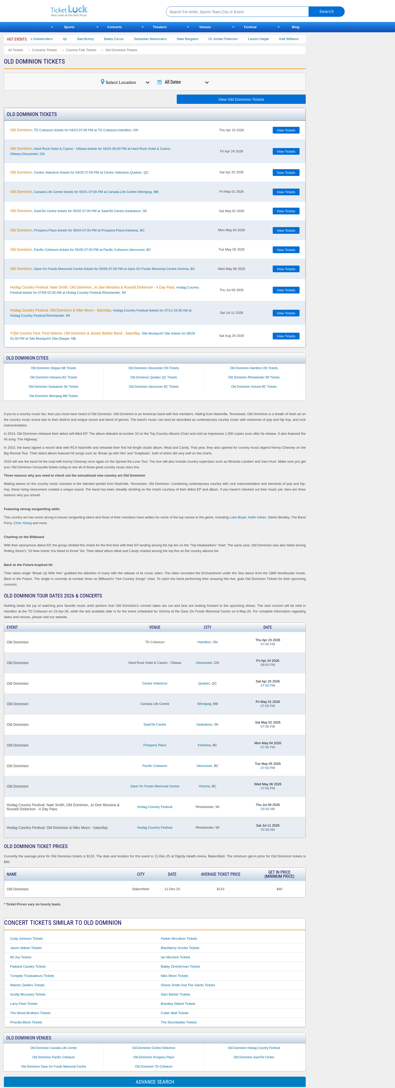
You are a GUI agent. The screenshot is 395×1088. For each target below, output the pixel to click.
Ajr (73, 39)
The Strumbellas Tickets (179, 1022)
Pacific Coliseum (154, 766)
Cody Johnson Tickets (26, 939)
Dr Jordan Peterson (231, 39)
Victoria (204, 786)
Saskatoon (204, 724)
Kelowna (204, 745)
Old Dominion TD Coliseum (153, 1066)
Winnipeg (204, 704)
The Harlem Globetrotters (41, 39)
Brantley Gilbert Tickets (178, 1004)
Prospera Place (154, 745)
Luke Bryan (237, 517)
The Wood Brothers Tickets (30, 1013)
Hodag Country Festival (154, 807)
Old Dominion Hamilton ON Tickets (254, 368)
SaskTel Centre (154, 724)
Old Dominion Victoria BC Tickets (254, 386)
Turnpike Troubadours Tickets (32, 976)
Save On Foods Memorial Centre (154, 786)
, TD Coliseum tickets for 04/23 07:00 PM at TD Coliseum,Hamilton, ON (74, 130)
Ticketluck (102, 11)
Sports (69, 27)
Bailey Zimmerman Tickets (180, 966)
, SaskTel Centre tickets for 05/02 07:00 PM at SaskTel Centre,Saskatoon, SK (78, 211)
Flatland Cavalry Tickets (28, 966)
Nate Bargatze (195, 39)
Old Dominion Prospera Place (153, 1057)
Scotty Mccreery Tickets (27, 994)
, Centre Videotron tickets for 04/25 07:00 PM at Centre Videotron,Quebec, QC (79, 172)
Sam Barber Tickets (175, 994)
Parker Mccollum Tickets (179, 939)
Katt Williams (297, 39)
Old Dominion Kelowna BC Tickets (53, 377)
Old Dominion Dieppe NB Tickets (53, 368)
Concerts (114, 27)
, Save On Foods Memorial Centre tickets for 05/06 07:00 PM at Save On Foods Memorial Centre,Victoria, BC (102, 269)
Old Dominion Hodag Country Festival (254, 1048)
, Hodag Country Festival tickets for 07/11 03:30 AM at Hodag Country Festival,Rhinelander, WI (100, 312)
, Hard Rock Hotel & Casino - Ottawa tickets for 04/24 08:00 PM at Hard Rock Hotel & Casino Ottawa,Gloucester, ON (90, 151)
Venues (205, 27)
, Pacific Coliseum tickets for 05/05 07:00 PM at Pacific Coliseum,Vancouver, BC (80, 249)
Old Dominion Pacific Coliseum (53, 1057)
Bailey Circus (122, 39)
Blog (295, 27)
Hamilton (204, 642)
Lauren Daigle (266, 39)
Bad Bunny (93, 39)
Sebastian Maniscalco (158, 39)
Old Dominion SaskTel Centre (253, 1057)
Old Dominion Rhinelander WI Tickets (253, 377)
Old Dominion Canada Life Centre (53, 1048)
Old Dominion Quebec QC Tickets (154, 377)
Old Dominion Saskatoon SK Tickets (53, 386)
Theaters (160, 27)
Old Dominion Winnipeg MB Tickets (53, 396)
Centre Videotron (154, 683)
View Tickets (286, 130)
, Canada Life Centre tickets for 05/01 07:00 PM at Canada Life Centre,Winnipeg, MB (84, 192)
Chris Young (22, 523)
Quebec (204, 683)
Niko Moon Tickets (174, 976)
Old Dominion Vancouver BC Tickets (154, 386)
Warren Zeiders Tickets (27, 985)
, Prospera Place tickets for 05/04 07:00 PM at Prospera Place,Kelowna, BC (77, 230)
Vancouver (204, 766)
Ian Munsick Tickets (175, 957)
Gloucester (204, 663)
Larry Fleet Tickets (23, 1004)
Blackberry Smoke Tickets (180, 948)
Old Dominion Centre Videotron (153, 1048)
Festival (250, 27)
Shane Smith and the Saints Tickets (188, 985)
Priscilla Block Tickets (26, 1022)
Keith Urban (257, 517)
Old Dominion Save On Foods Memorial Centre (53, 1066)
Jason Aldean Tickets (26, 948)
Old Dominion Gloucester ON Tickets (153, 368)
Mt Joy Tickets (20, 957)
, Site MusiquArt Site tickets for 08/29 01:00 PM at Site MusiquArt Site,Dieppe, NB (102, 335)
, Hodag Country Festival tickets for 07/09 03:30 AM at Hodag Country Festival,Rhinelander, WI (104, 289)
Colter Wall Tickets (174, 1013)
